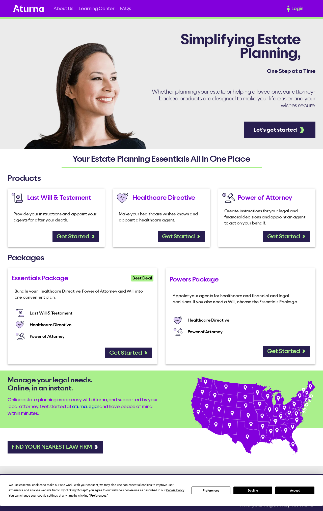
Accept (295, 490)
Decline (253, 490)
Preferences (211, 490)
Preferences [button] (98, 495)
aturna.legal (85, 406)
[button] (63, 8)
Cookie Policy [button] (175, 490)
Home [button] (28, 8)
